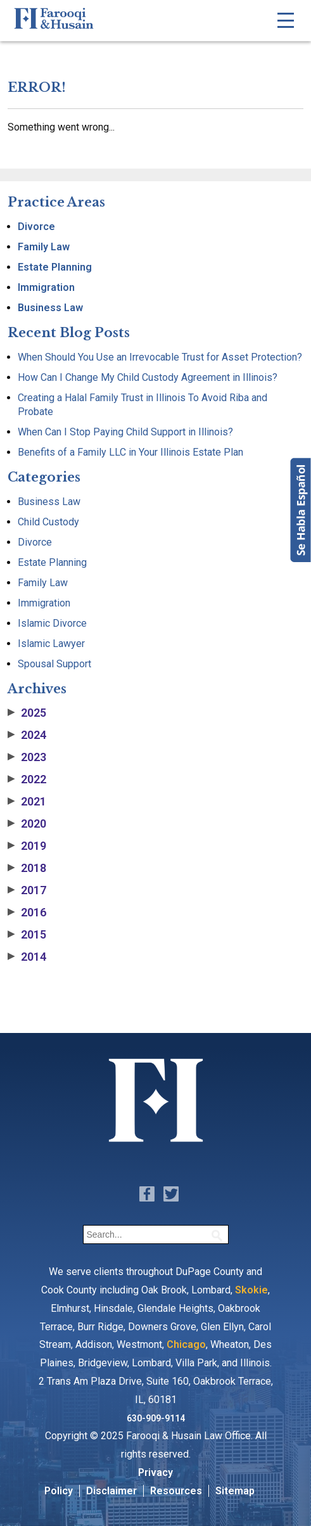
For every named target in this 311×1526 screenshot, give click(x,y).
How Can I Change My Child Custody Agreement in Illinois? (147, 377)
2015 (27, 934)
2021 (27, 801)
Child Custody (48, 522)
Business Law (50, 308)
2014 (27, 957)
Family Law (44, 247)
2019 (27, 846)
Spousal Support (54, 664)
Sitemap (235, 1491)
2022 (27, 779)
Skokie (251, 1290)
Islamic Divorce (52, 623)
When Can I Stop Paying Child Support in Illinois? (125, 432)
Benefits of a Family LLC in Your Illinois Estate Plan (130, 452)
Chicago (186, 1344)
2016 (27, 912)
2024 (27, 735)
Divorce (36, 227)
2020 (27, 824)
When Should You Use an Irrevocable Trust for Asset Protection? (160, 357)
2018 (27, 868)
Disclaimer (111, 1491)
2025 (27, 713)
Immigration (46, 287)
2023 (27, 757)
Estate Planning (55, 267)
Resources (176, 1491)
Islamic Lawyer (51, 644)
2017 (27, 890)
